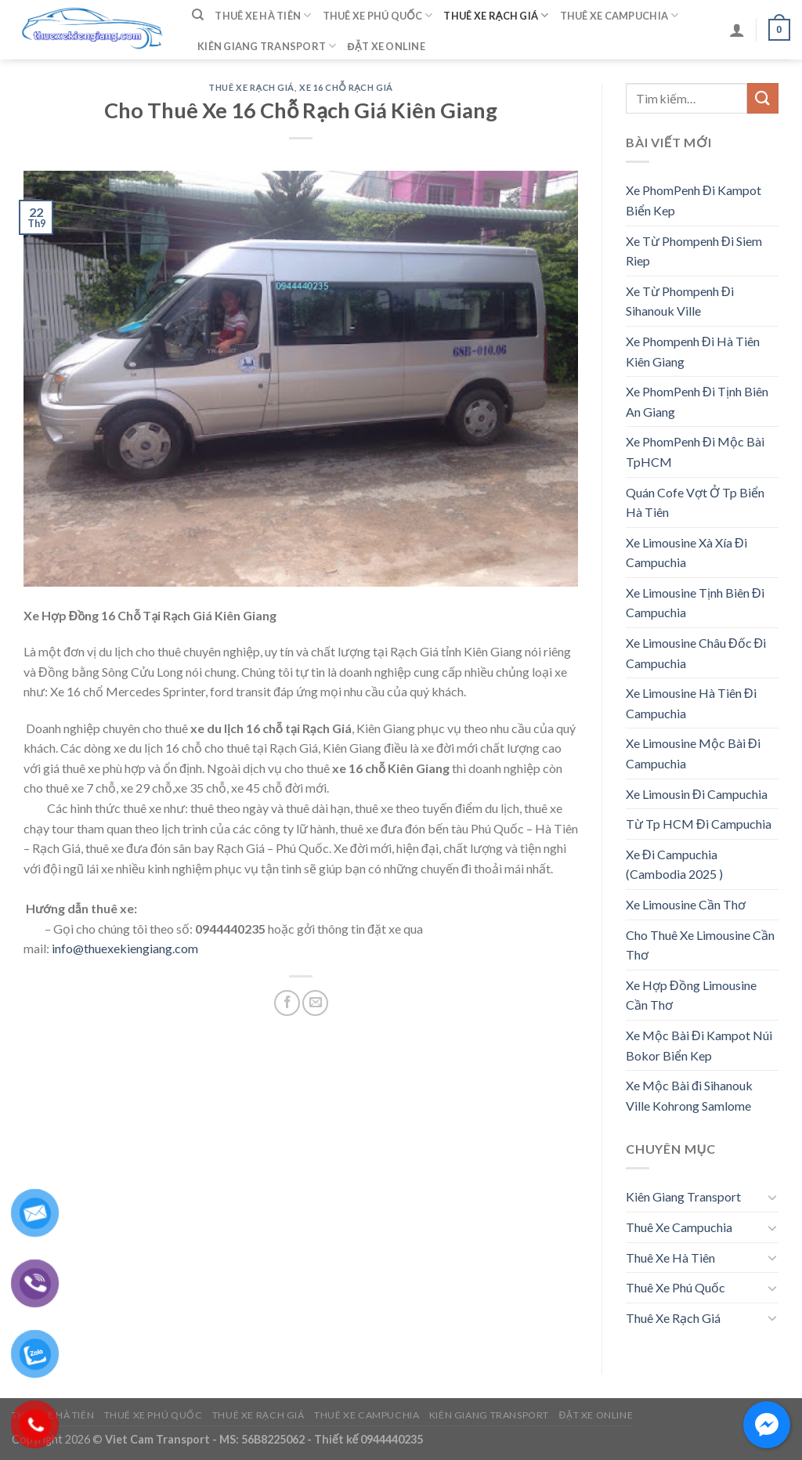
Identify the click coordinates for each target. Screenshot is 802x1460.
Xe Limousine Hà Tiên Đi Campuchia (691, 703)
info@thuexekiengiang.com (125, 948)
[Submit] (763, 98)
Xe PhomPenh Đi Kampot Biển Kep (693, 200)
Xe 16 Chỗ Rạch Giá (346, 87)
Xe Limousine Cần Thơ (686, 904)
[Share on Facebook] (287, 1003)
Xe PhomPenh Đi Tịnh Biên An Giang (697, 401)
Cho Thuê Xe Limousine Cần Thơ (700, 945)
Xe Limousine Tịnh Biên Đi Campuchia (695, 602)
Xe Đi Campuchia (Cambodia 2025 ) (674, 864)
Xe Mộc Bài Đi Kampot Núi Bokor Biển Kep (699, 1045)
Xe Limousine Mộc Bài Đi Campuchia (693, 753)
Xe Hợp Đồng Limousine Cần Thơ (691, 995)
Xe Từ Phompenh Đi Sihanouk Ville (680, 301)
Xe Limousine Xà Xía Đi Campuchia (686, 552)
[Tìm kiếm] (198, 15)
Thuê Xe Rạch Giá (495, 15)
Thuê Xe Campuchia (619, 15)
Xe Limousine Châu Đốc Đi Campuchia (696, 652)
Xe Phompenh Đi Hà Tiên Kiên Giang (693, 351)
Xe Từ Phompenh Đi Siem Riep (694, 251)
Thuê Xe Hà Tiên (263, 15)
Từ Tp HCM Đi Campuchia (698, 823)
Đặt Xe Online (386, 46)
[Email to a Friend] (315, 1003)
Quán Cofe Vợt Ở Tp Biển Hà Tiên (695, 502)
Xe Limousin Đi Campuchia (697, 793)
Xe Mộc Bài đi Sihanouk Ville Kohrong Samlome (689, 1095)
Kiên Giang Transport (267, 45)
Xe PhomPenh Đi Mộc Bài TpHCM (695, 451)
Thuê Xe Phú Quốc (378, 15)
